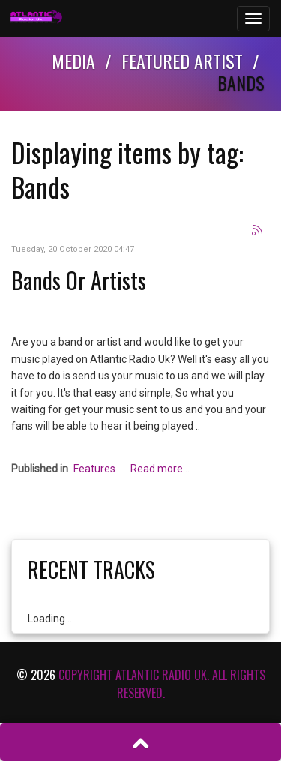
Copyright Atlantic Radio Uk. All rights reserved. (161, 684)
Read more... (160, 469)
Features (94, 469)
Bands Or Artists (78, 280)
